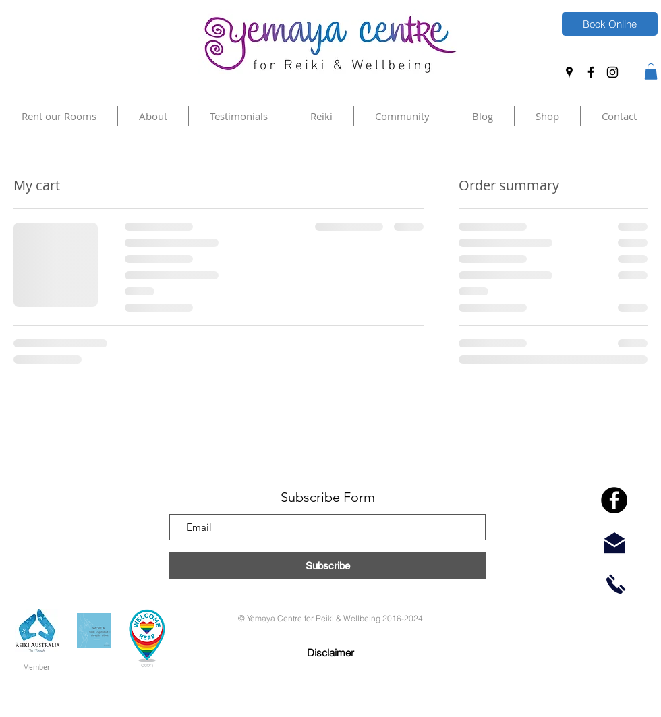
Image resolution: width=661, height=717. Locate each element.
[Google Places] (569, 72)
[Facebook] (590, 72)
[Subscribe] (327, 565)
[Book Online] (610, 24)
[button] (651, 71)
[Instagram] (612, 72)
